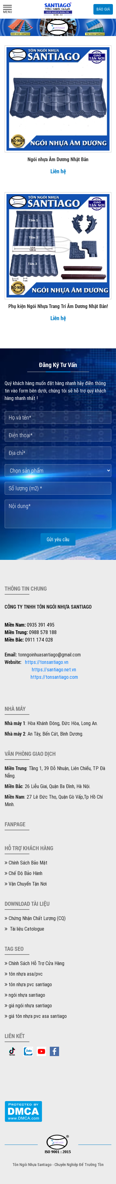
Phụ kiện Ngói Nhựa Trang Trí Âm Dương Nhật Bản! (58, 306)
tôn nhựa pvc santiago (28, 984)
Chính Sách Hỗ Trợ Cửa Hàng (34, 963)
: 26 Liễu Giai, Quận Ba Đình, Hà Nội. (47, 786)
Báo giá (103, 9)
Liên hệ (58, 171)
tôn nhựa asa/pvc (24, 974)
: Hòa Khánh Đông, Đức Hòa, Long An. (51, 723)
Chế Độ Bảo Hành (23, 873)
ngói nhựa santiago (25, 995)
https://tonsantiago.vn (46, 662)
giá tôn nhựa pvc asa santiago (36, 1016)
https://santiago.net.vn (54, 669)
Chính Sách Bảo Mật (26, 863)
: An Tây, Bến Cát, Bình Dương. (44, 734)
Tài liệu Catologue (24, 929)
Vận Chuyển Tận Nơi (26, 884)
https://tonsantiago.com (54, 677)
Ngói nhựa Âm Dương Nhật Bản (58, 159)
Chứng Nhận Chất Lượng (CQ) (35, 918)
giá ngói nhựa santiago (28, 1005)
